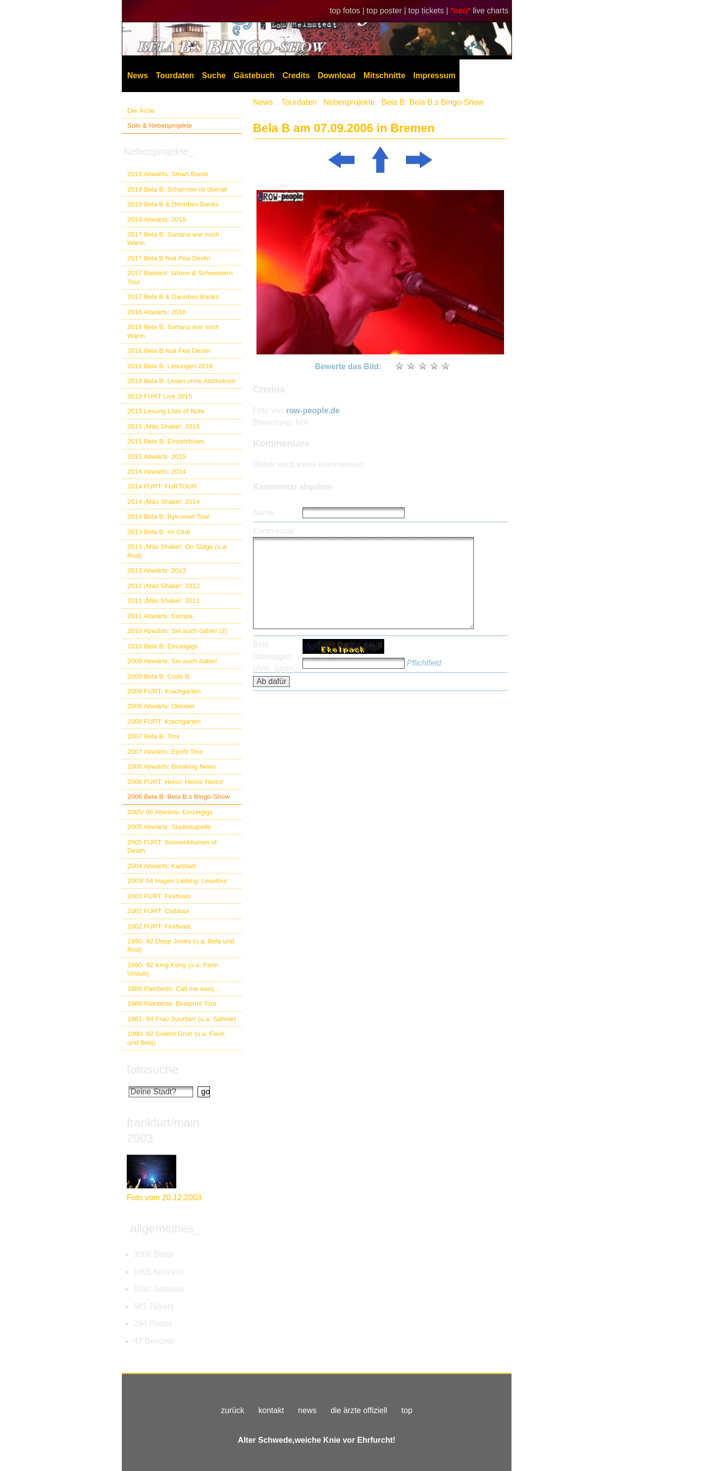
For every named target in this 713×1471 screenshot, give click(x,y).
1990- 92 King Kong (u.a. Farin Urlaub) (172, 969)
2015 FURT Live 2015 (159, 396)
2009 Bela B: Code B (158, 676)
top (407, 1410)
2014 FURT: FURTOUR (162, 486)
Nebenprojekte (349, 102)
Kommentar (273, 531)
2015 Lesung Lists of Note (165, 411)
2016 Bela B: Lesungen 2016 (170, 366)
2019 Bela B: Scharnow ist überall (177, 189)
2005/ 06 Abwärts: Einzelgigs (170, 812)
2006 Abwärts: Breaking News (171, 766)
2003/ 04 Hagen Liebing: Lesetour (177, 880)
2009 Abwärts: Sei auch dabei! (172, 661)
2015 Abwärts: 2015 (156, 456)
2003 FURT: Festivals (159, 896)
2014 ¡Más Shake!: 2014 (163, 501)
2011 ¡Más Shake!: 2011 (163, 600)
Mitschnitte (384, 75)
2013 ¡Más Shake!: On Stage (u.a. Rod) (177, 551)
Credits (296, 75)
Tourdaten (175, 75)
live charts (491, 10)
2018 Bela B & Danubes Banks (173, 204)
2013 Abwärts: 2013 (156, 570)
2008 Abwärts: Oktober (161, 706)
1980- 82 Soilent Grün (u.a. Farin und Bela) (175, 1038)
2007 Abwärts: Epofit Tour (165, 751)
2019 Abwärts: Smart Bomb (167, 174)
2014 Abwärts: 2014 (156, 471)
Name (263, 512)
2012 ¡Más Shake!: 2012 (163, 585)
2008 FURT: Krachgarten (164, 721)
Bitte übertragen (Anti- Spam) (275, 656)
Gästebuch (254, 75)
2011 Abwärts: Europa (160, 616)
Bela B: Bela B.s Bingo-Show (432, 102)
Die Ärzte (140, 110)
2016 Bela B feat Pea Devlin (168, 350)
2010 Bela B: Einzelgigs (162, 646)
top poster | (387, 10)
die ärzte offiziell (359, 1410)
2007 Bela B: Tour (153, 736)
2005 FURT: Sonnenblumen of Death (172, 846)
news (307, 1410)
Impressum (434, 75)
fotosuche (152, 1069)
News (137, 75)
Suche (214, 75)
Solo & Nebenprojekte (159, 125)
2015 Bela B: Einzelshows (165, 441)
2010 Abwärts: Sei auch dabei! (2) (177, 631)
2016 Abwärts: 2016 (156, 312)
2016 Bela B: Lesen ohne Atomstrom (181, 381)
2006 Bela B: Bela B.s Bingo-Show (178, 796)
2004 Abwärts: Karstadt (161, 866)
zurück (232, 1410)
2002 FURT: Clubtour (158, 911)
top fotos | (348, 10)
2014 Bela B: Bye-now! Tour (168, 516)
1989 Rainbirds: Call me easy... (173, 988)
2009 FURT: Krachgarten (164, 691)
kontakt (271, 1410)
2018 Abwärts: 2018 (156, 219)
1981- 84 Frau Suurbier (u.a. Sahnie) (181, 1019)
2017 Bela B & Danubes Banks (173, 296)
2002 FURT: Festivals (159, 926)
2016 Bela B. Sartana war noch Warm (173, 331)
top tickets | (429, 10)
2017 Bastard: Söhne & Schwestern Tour (180, 277)
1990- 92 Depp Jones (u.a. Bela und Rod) (180, 945)
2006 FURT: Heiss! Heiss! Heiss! (175, 781)
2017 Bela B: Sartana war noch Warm (173, 238)
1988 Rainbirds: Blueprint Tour (172, 1003)
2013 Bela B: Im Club (158, 532)
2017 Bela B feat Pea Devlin (168, 258)
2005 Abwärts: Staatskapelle (169, 827)
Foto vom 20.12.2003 (164, 1197)
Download (337, 75)
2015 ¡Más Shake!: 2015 (163, 426)
